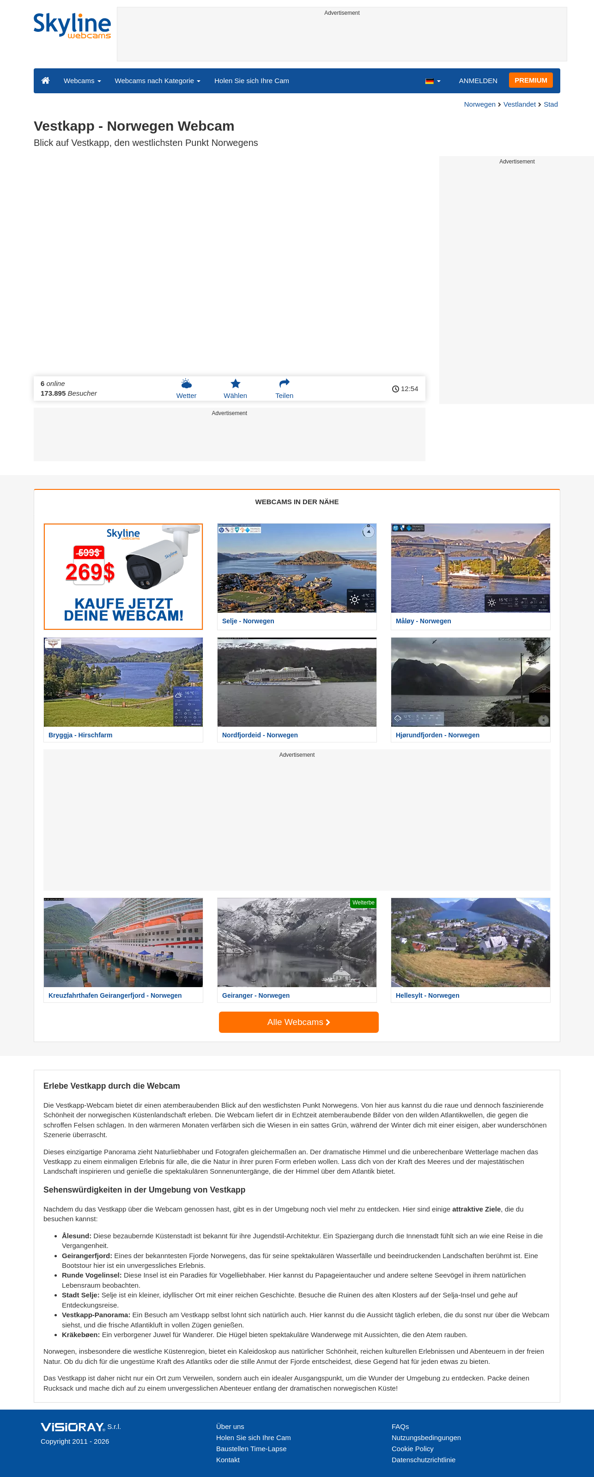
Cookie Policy (413, 1449)
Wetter (186, 388)
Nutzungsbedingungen (426, 1437)
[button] (433, 80)
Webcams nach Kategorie (158, 80)
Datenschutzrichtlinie (423, 1460)
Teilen (284, 388)
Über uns (230, 1426)
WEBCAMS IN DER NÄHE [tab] (297, 502)
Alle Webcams (298, 1022)
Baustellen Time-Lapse (251, 1449)
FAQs (400, 1426)
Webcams (82, 80)
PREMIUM (531, 80)
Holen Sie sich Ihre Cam (251, 80)
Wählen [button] (235, 388)
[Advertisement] (342, 40)
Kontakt (228, 1460)
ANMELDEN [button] (478, 80)
